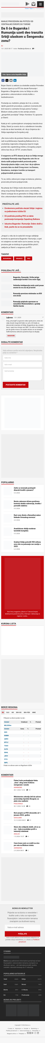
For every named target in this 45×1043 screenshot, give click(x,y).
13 (28, 790)
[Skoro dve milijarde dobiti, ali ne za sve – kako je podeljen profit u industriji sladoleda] (8, 830)
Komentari (7, 312)
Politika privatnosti (11, 1031)
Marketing (34, 1028)
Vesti (5, 979)
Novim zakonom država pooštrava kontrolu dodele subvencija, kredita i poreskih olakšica (27, 503)
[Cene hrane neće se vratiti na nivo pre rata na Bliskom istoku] (8, 846)
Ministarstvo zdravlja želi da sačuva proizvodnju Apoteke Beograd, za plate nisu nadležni (27, 799)
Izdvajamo (18, 818)
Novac (24, 984)
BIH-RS (18, 712)
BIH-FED (27, 712)
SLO (7, 712)
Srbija (24, 979)
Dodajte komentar (12, 342)
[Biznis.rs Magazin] (23, 583)
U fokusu (25, 989)
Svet (5, 984)
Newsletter (35, 1031)
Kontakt (26, 1028)
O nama (10, 1028)
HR (13, 712)
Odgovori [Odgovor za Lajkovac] (11, 336)
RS (3, 712)
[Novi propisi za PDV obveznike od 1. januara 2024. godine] (8, 816)
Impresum (18, 1028)
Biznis (6, 989)
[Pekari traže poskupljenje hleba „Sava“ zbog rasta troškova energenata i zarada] (8, 783)
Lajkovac (9, 318)
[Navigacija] (40, 4)
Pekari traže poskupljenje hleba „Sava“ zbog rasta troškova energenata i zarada (26, 782)
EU (2, 46)
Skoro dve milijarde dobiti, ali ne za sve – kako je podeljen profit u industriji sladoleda (27, 829)
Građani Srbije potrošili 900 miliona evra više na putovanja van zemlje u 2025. (27, 544)
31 (29, 820)
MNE (34, 712)
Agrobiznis (18, 787)
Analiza (17, 834)
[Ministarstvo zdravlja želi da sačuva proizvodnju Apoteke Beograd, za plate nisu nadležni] (8, 800)
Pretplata (21, 1033)
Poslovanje (18, 804)
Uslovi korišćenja (25, 1031)
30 (28, 806)
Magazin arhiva (11, 1033)
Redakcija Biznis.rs (24, 48)
